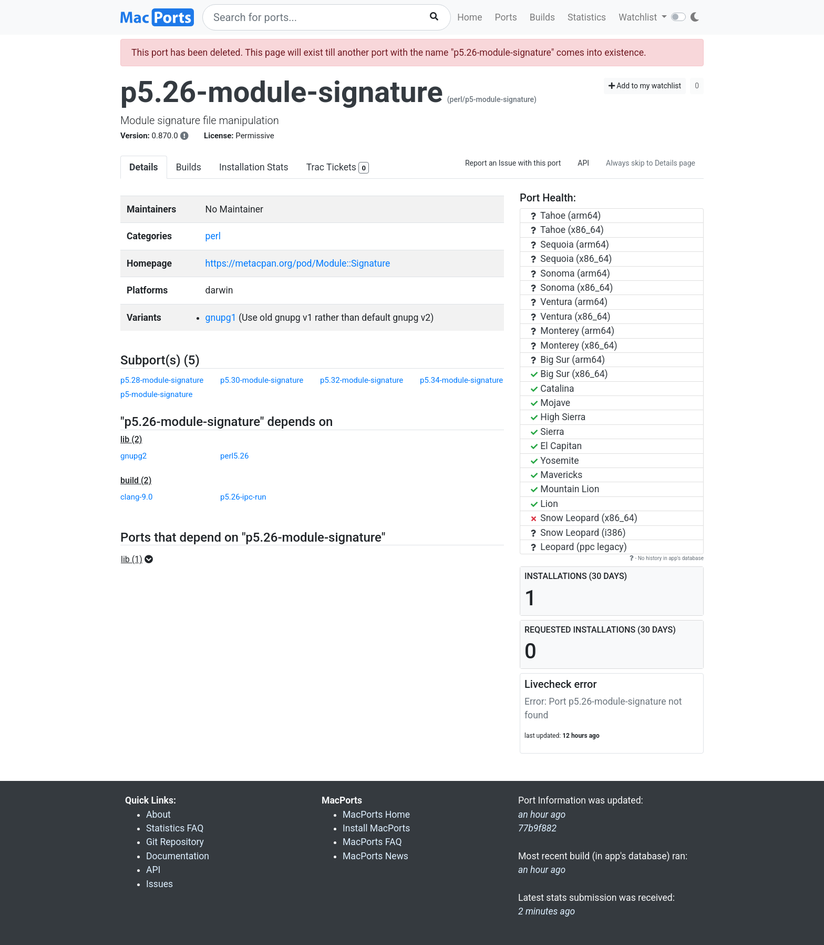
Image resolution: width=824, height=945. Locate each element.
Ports (506, 17)
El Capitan (556, 446)
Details (143, 167)
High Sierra (558, 417)
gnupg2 (133, 456)
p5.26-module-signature (281, 92)
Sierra (547, 431)
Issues (159, 884)
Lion (544, 504)
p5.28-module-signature (161, 380)
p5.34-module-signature (461, 380)
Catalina (552, 388)
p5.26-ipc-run (243, 497)
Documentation (177, 856)
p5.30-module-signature (261, 380)
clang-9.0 (136, 497)
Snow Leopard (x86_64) (584, 518)
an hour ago (541, 870)
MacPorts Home (376, 814)
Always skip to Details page (650, 163)
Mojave (550, 403)
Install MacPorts (376, 828)
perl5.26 (234, 456)
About (158, 814)
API (583, 163)
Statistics (587, 17)
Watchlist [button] (639, 17)
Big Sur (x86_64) (569, 374)
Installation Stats (254, 167)
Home (469, 17)
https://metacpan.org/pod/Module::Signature (297, 263)
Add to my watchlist (645, 86)
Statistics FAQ (174, 828)
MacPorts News (375, 856)
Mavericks (556, 475)
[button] (140, 560)
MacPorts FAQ (372, 842)
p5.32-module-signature (361, 380)
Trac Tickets (337, 168)
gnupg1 (220, 317)
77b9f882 (537, 828)
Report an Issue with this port (513, 163)
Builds (542, 17)
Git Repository (175, 842)
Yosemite (555, 460)
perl (213, 236)
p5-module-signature (156, 394)
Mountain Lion (565, 489)
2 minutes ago (546, 911)
